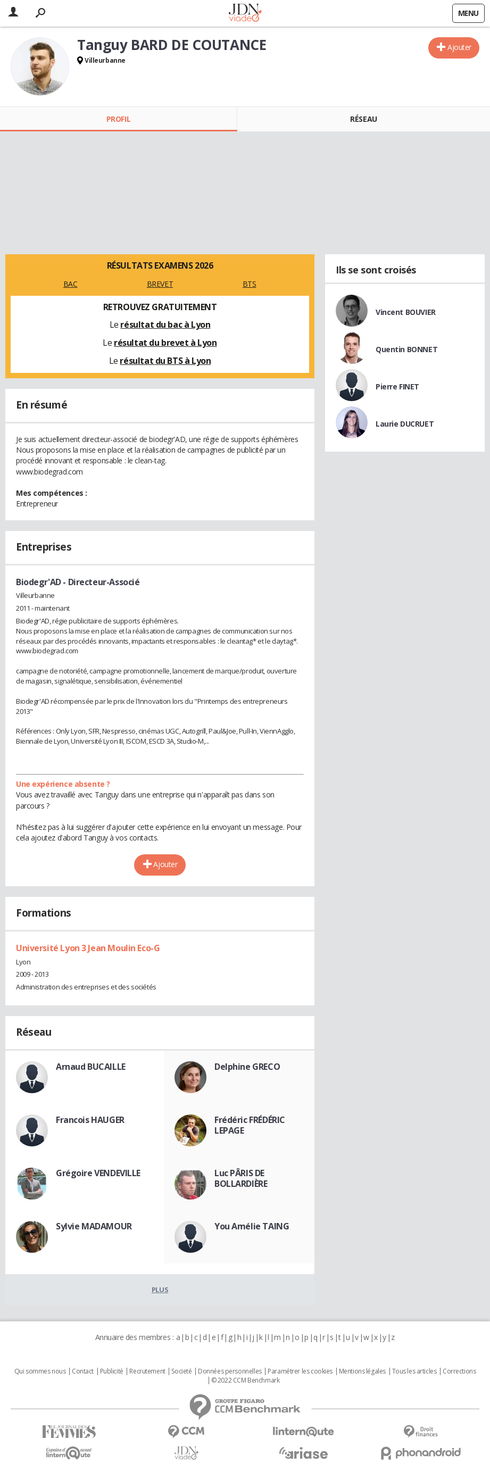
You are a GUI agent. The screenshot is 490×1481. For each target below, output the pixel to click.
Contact (83, 1371)
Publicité (111, 1371)
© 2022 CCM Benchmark (245, 1380)
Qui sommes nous (40, 1371)
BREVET (160, 284)
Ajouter (459, 47)
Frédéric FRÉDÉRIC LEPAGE (249, 1125)
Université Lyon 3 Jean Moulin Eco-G (88, 948)
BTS (249, 284)
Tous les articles (414, 1371)
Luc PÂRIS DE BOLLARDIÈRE (240, 1178)
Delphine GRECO (247, 1066)
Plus (160, 1289)
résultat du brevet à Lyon (165, 342)
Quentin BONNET (406, 349)
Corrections (459, 1371)
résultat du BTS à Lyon (165, 361)
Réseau (363, 119)
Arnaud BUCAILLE (91, 1066)
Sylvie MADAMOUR (94, 1226)
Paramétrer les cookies (300, 1371)
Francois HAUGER (90, 1120)
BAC (70, 284)
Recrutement (147, 1371)
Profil (118, 119)
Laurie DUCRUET (405, 424)
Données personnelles (230, 1371)
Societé (181, 1371)
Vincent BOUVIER (406, 312)
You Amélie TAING (251, 1226)
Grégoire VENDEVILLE (98, 1173)
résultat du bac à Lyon (165, 324)
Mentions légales (362, 1371)
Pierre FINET (397, 386)
